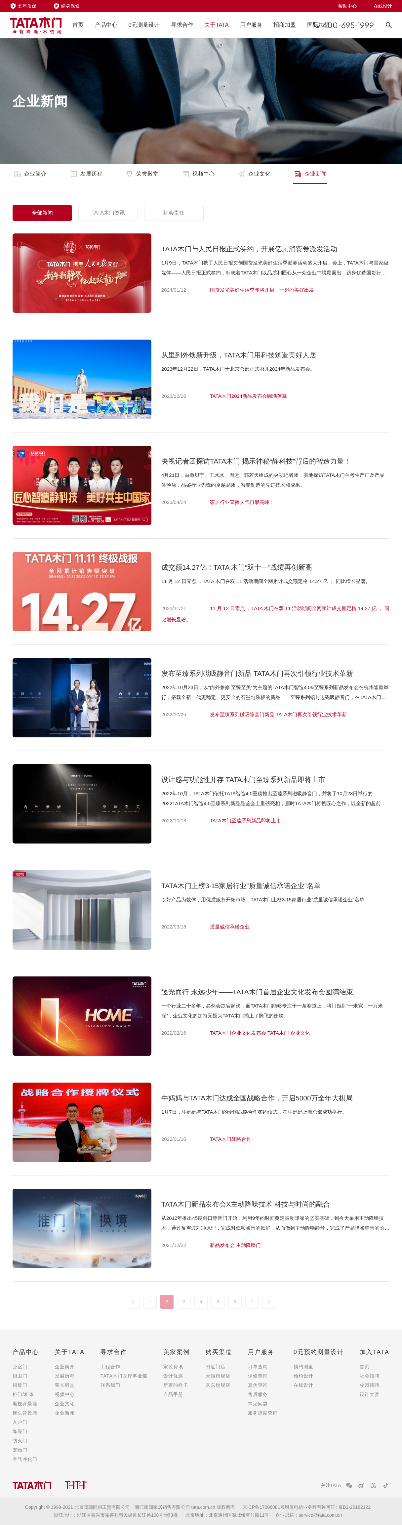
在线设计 (383, 6)
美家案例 (176, 1352)
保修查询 (258, 1376)
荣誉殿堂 (142, 174)
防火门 (20, 1440)
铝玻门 (20, 1385)
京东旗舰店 (218, 1385)
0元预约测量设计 (319, 1352)
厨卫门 (20, 1376)
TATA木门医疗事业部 (123, 1376)
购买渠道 (219, 1352)
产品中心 (106, 25)
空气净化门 (25, 1459)
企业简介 (30, 174)
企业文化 (254, 174)
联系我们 (110, 1385)
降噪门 (20, 1431)
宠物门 (20, 1450)
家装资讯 (173, 1366)
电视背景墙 (25, 1403)
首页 (78, 25)
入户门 (20, 1422)
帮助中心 (347, 6)
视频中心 (198, 174)
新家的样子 (175, 1385)
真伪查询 (258, 1385)
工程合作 (110, 1366)
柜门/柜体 (23, 1394)
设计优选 (173, 1376)
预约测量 (303, 1366)
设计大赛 (370, 1394)
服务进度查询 (263, 1413)
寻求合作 (182, 25)
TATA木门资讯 (108, 213)
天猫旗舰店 (218, 1376)
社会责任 (173, 213)
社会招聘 (370, 1376)
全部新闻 (42, 213)
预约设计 (303, 1376)
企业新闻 (310, 174)
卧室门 (20, 1366)
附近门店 (215, 1366)
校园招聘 (370, 1385)
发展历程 (86, 174)
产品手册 (173, 1394)
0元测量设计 (143, 25)
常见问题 (258, 1403)
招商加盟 (284, 25)
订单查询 (258, 1366)
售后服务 (258, 1394)
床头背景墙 (25, 1413)
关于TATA (216, 25)
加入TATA (374, 1352)
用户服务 (251, 25)
